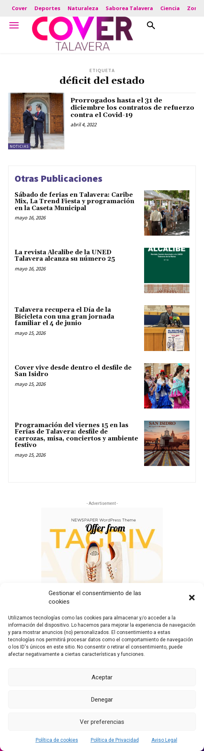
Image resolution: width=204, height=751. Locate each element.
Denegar (102, 699)
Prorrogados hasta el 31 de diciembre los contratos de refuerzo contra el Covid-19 (132, 107)
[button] (192, 598)
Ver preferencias (102, 721)
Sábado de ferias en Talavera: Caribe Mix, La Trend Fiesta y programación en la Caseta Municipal (74, 201)
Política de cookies (57, 740)
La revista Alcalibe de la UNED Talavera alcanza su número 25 (65, 256)
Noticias (19, 146)
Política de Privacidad (115, 740)
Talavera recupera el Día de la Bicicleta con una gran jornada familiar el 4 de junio (64, 316)
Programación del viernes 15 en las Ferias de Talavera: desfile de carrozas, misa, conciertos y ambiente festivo (76, 435)
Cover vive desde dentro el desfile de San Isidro (73, 371)
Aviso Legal (164, 740)
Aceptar (102, 677)
